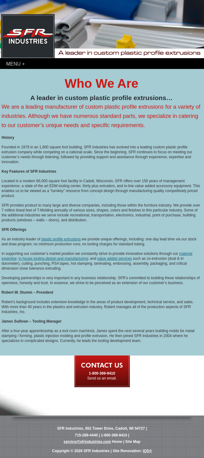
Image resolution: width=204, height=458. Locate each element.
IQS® (147, 451)
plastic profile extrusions (61, 239)
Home (117, 442)
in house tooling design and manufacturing (53, 258)
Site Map (132, 442)
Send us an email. (102, 378)
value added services (114, 258)
